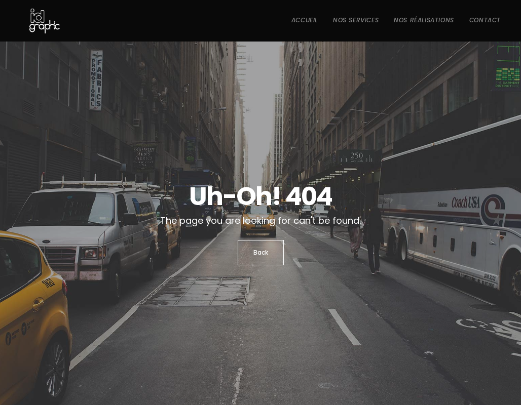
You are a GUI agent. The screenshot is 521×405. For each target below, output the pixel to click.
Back (260, 252)
